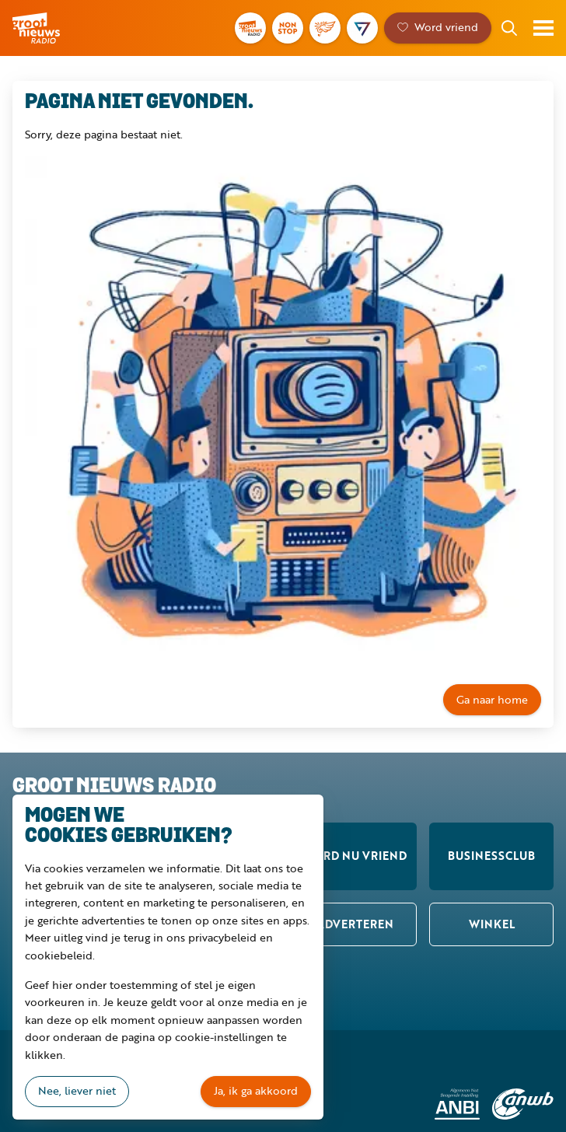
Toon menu (543, 28)
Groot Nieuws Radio (37, 28)
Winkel (492, 924)
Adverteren (354, 924)
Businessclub (491, 855)
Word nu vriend (355, 855)
